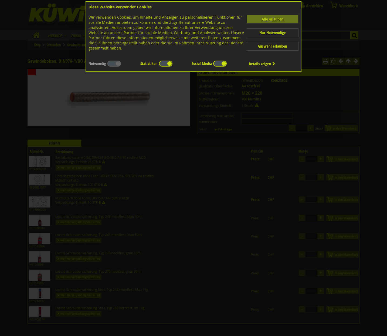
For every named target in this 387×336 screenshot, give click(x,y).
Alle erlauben (272, 19)
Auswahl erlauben (272, 46)
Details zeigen (262, 64)
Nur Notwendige (272, 32)
